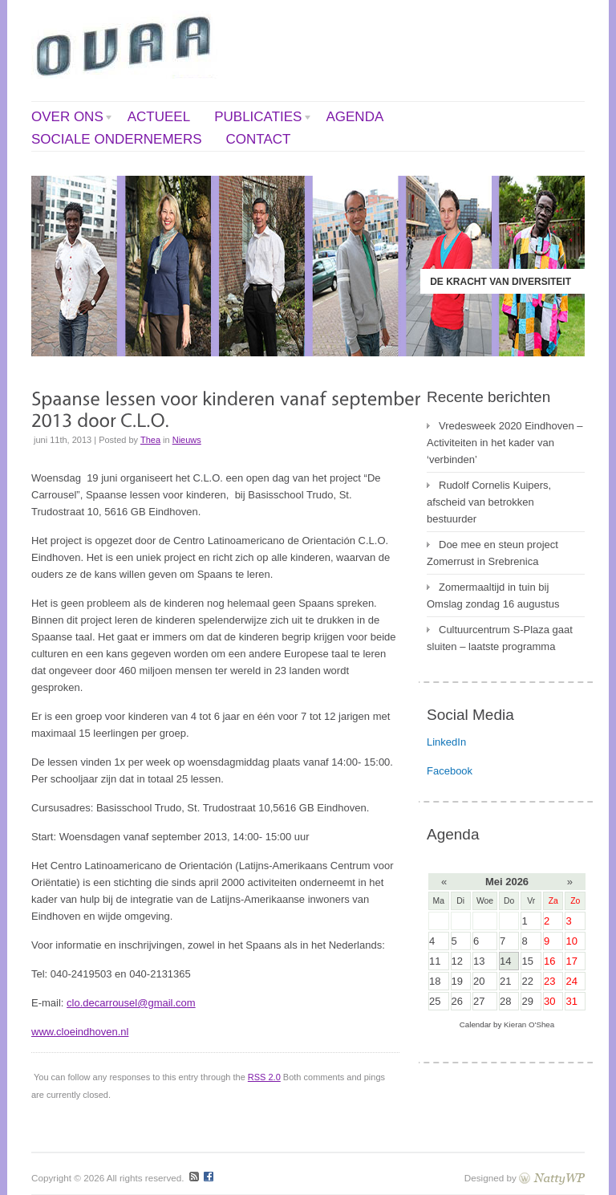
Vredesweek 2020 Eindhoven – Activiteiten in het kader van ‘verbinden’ (504, 442)
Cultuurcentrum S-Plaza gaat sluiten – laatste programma (500, 638)
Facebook (449, 771)
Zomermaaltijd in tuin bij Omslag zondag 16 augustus (493, 595)
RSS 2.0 (264, 1077)
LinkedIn (446, 742)
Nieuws (186, 440)
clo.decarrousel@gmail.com (131, 1003)
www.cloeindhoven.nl (79, 1032)
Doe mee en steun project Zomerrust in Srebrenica (492, 553)
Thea (150, 440)
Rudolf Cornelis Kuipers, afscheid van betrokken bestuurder (489, 502)
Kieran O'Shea (529, 1024)
